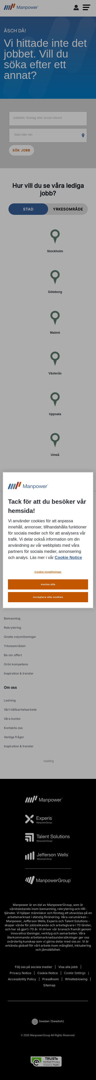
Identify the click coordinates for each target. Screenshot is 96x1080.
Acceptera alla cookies (48, 597)
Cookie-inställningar (48, 571)
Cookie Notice (68, 557)
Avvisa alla (48, 584)
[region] (47, 539)
